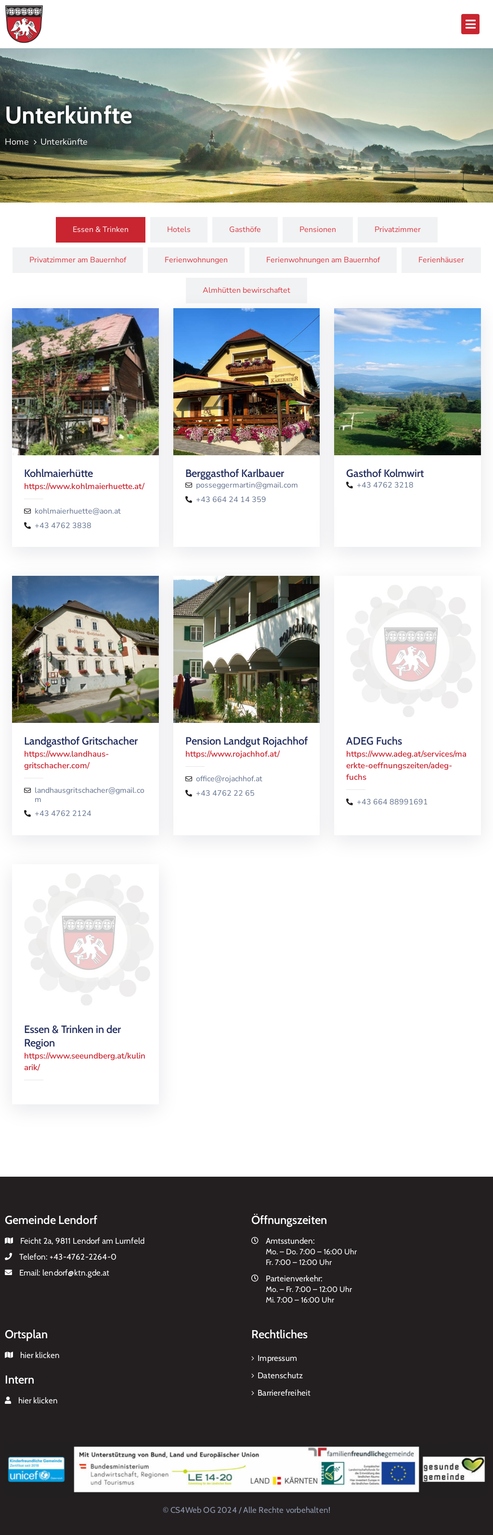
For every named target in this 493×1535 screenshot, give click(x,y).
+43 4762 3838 (63, 525)
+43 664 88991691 (392, 802)
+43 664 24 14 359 (231, 499)
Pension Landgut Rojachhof (246, 740)
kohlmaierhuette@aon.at (78, 511)
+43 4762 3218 (385, 485)
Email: (64, 1272)
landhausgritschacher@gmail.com (89, 795)
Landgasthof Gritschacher (81, 740)
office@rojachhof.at (229, 779)
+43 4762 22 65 (225, 793)
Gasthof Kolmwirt (385, 473)
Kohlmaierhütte (58, 473)
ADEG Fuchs (374, 740)
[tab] (100, 230)
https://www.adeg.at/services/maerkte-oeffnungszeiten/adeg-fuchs (406, 765)
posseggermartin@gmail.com (247, 485)
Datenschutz (280, 1375)
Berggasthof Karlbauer (234, 473)
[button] (470, 24)
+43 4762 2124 (63, 813)
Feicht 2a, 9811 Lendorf (60, 1241)
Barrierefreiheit (284, 1393)
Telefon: (68, 1257)
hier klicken (40, 1355)
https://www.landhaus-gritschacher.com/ (66, 759)
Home (17, 142)
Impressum (277, 1358)
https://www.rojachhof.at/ (232, 754)
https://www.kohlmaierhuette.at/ (84, 486)
